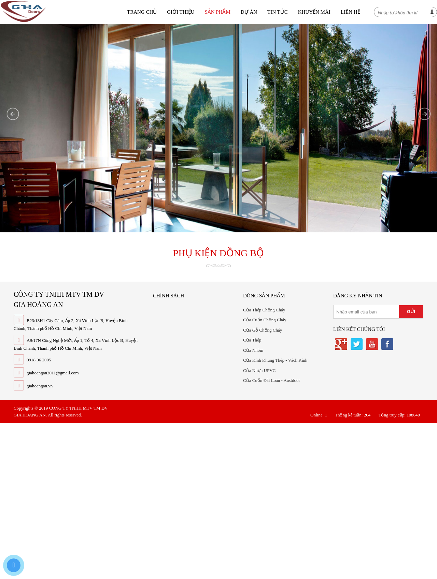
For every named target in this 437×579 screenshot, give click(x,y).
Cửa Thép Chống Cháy (264, 309)
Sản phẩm (217, 12)
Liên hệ (350, 12)
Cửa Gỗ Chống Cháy (262, 330)
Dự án (249, 12)
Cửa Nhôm (253, 350)
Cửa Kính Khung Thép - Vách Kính (275, 360)
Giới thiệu (180, 12)
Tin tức (277, 12)
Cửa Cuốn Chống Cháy (264, 319)
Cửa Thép (252, 340)
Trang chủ (142, 12)
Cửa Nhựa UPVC (259, 370)
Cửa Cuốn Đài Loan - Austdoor (271, 380)
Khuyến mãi (314, 12)
